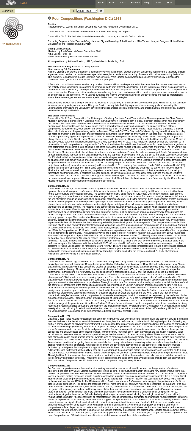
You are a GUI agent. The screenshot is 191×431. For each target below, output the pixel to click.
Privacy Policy (96, 428)
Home (101, 2)
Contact (83, 428)
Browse (112, 2)
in (73, 11)
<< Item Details (11, 43)
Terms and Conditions (115, 428)
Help (169, 2)
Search (123, 2)
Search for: (7, 11)
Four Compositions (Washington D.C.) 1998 (86, 18)
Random (135, 2)
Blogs (147, 2)
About (158, 2)
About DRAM (71, 428)
